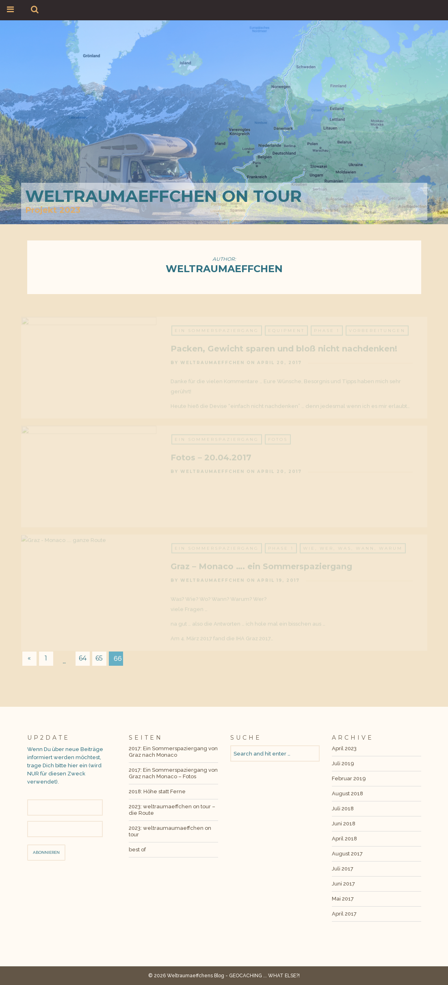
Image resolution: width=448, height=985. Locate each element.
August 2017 (347, 854)
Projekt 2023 (52, 210)
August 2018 (347, 793)
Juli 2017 (342, 869)
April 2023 (344, 748)
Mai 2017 (343, 899)
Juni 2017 (343, 884)
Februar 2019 (349, 778)
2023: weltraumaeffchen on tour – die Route (172, 809)
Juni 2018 (343, 823)
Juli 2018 (343, 808)
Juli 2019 (343, 763)
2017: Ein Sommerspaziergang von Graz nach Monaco (173, 751)
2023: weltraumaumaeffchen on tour (170, 831)
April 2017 (344, 914)
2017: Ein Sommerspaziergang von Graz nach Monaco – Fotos (173, 773)
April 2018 (344, 839)
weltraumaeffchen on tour (163, 196)
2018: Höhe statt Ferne (157, 791)
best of (137, 849)
